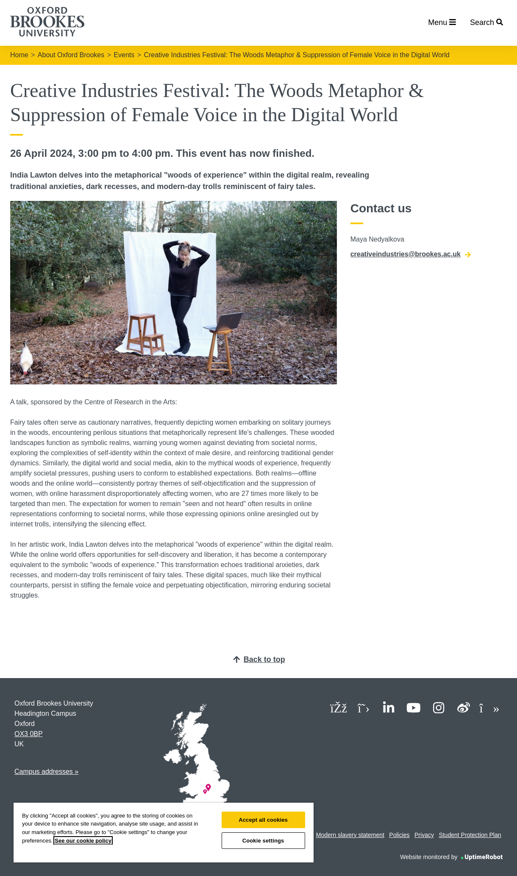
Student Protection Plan (470, 835)
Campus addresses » (46, 771)
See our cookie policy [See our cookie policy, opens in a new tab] (83, 840)
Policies (399, 835)
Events (124, 54)
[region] (164, 832)
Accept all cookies (263, 820)
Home (19, 54)
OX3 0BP (28, 733)
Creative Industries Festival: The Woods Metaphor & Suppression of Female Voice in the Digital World (296, 54)
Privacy (424, 835)
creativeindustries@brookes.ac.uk (410, 254)
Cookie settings (263, 840)
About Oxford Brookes (71, 54)
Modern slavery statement (350, 835)
